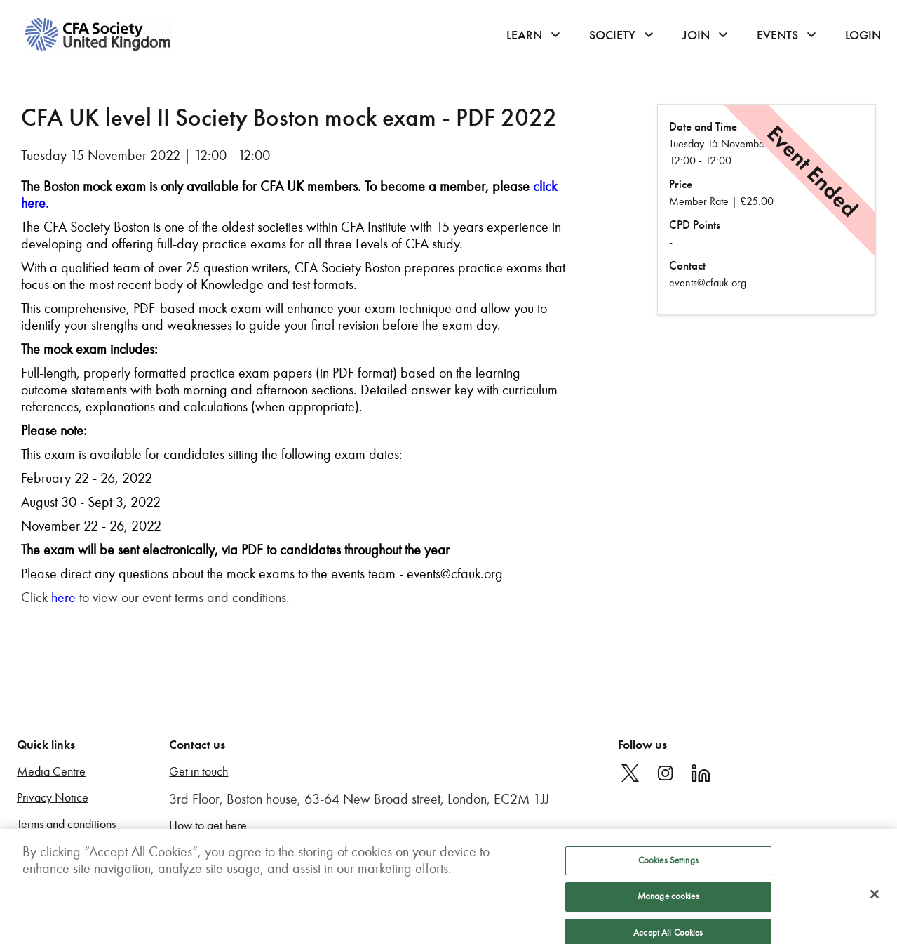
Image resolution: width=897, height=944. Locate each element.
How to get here (208, 825)
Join (696, 35)
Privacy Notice (52, 797)
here (63, 597)
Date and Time (703, 126)
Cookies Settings (668, 868)
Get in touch (198, 771)
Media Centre (51, 771)
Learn (524, 35)
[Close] (874, 901)
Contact (687, 265)
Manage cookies (668, 904)
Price (680, 184)
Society (612, 35)
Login (863, 35)
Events (777, 35)
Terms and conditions (66, 824)
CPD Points (694, 225)
